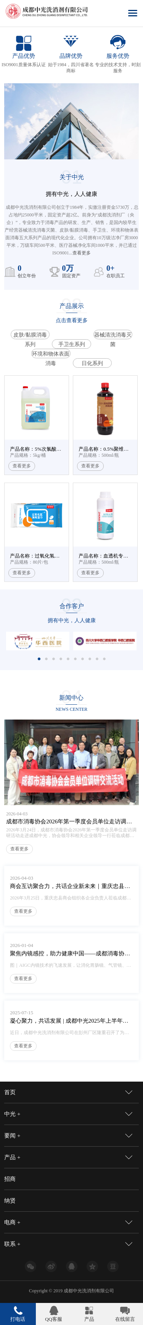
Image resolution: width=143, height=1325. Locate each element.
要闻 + (12, 1136)
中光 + (12, 1114)
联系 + (12, 1244)
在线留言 (125, 1319)
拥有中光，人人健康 (72, 620)
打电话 (17, 1319)
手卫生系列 (71, 344)
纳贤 (10, 1201)
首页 (10, 1092)
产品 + (12, 1157)
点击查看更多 (72, 320)
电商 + (12, 1222)
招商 (10, 1179)
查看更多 (81, 253)
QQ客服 (53, 1319)
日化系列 (92, 363)
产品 (89, 1319)
